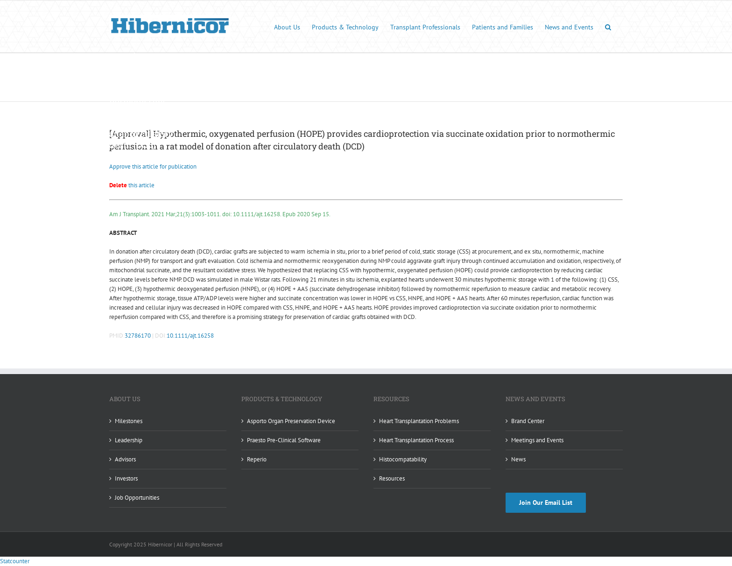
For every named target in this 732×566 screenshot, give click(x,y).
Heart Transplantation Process (416, 440)
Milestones (128, 421)
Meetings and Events (537, 440)
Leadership (128, 440)
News (518, 459)
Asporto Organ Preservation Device (291, 421)
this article (132, 185)
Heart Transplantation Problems (419, 421)
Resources (392, 478)
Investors (126, 478)
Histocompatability (403, 459)
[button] (608, 26)
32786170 (138, 336)
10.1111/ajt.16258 (190, 336)
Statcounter (14, 561)
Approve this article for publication (153, 166)
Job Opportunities (137, 498)
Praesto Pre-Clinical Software (284, 440)
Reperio (257, 459)
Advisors (125, 459)
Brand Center (527, 421)
